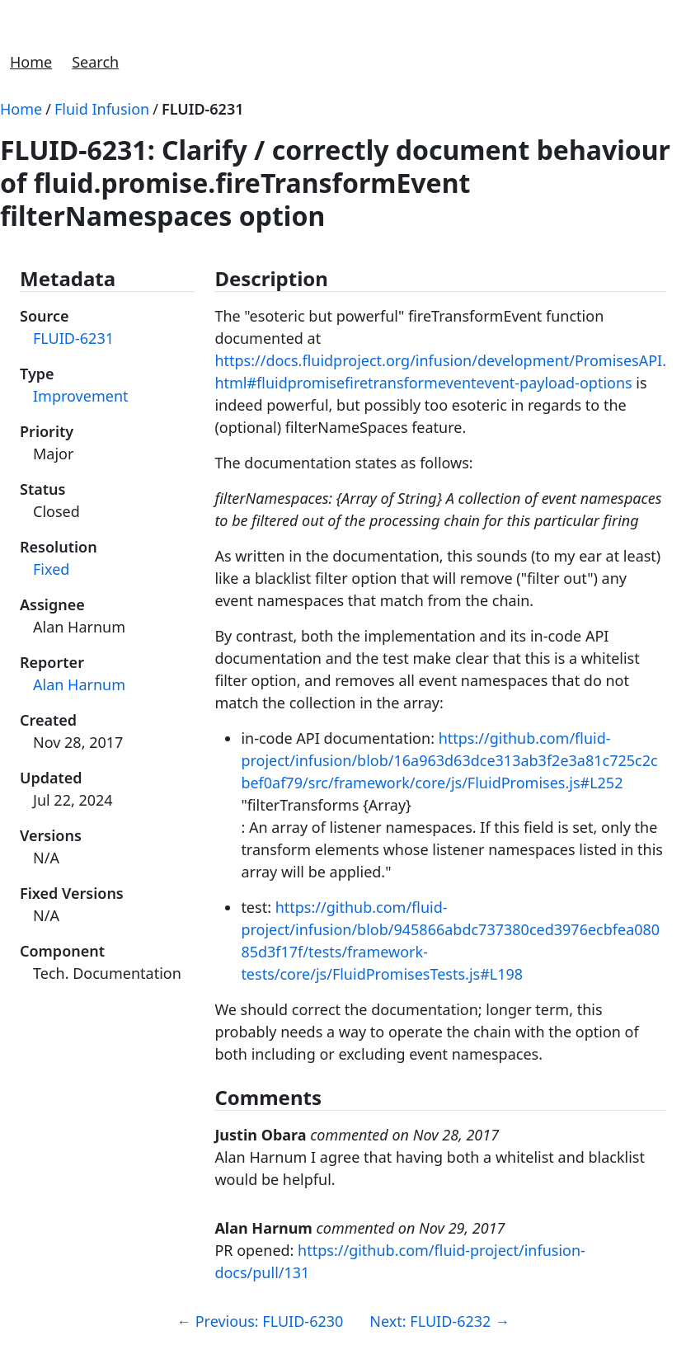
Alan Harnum (79, 684)
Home (31, 62)
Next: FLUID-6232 (439, 1321)
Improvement (81, 396)
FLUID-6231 (203, 109)
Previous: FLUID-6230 (259, 1321)
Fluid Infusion (101, 109)
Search (95, 62)
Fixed (51, 569)
